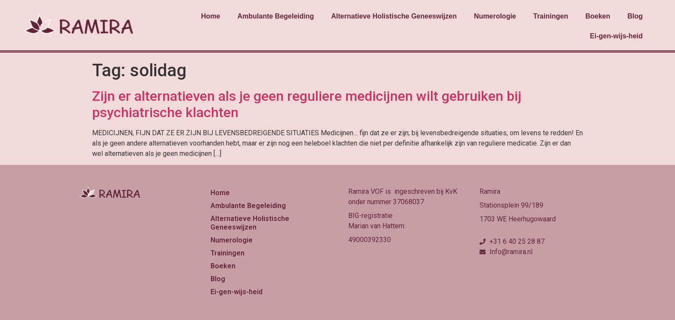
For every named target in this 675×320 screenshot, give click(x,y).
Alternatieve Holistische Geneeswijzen (394, 16)
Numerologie (495, 16)
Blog (635, 16)
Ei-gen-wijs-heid (616, 36)
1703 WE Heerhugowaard (518, 219)
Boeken (597, 16)
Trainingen (550, 16)
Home (210, 16)
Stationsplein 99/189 (511, 205)
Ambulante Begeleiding (275, 16)
